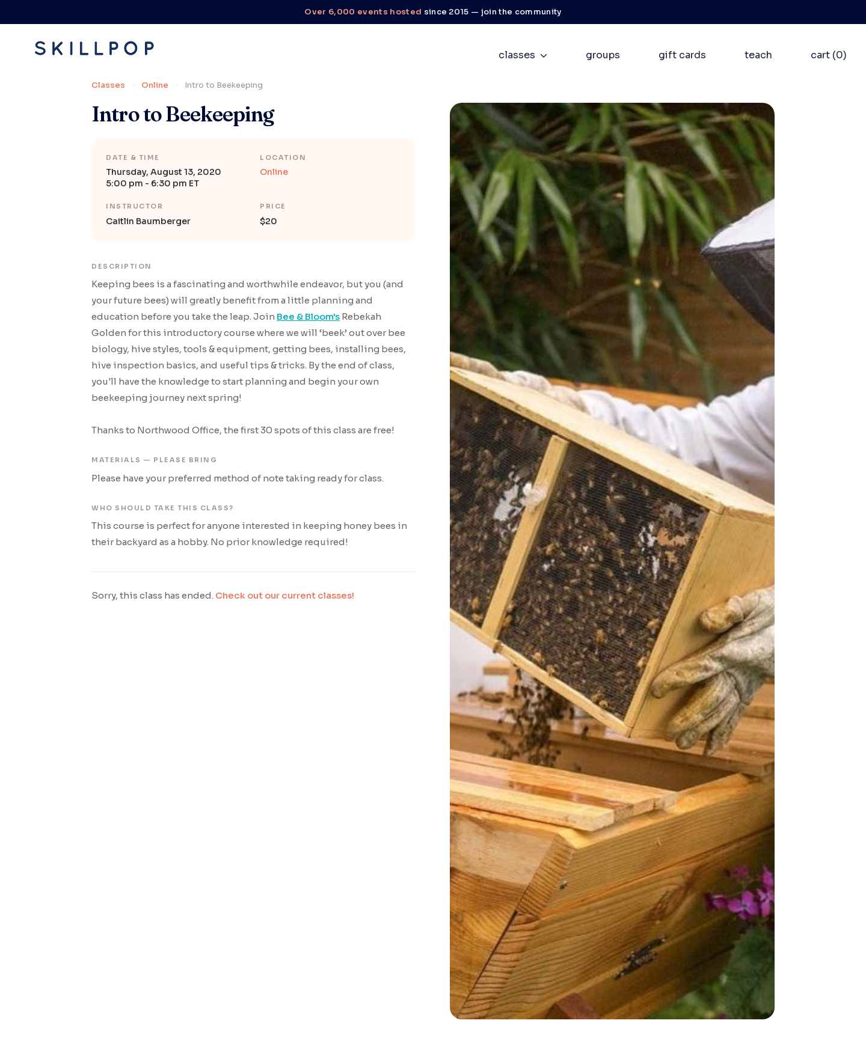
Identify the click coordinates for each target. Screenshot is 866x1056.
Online (154, 85)
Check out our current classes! (284, 595)
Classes (108, 85)
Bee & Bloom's (308, 316)
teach (758, 55)
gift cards (682, 55)
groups (603, 55)
